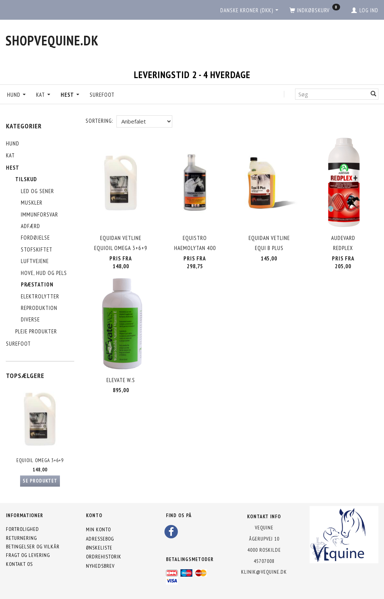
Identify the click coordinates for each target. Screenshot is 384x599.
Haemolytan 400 (195, 248)
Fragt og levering (28, 555)
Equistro (195, 237)
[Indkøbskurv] (314, 10)
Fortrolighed (22, 529)
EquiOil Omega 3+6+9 (40, 460)
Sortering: (99, 120)
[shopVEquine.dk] (52, 40)
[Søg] (374, 94)
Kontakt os (19, 564)
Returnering (21, 538)
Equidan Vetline (120, 237)
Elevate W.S (120, 379)
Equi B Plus (269, 248)
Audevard (343, 237)
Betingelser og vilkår (33, 546)
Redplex (343, 248)
